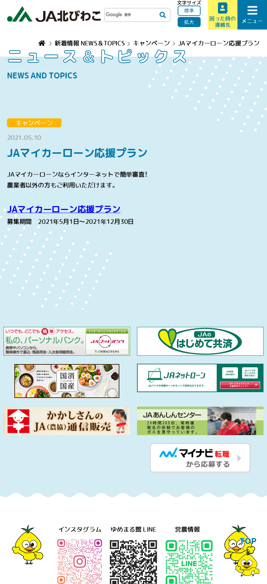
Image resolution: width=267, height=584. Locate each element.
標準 (189, 10)
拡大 (189, 21)
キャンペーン (34, 122)
